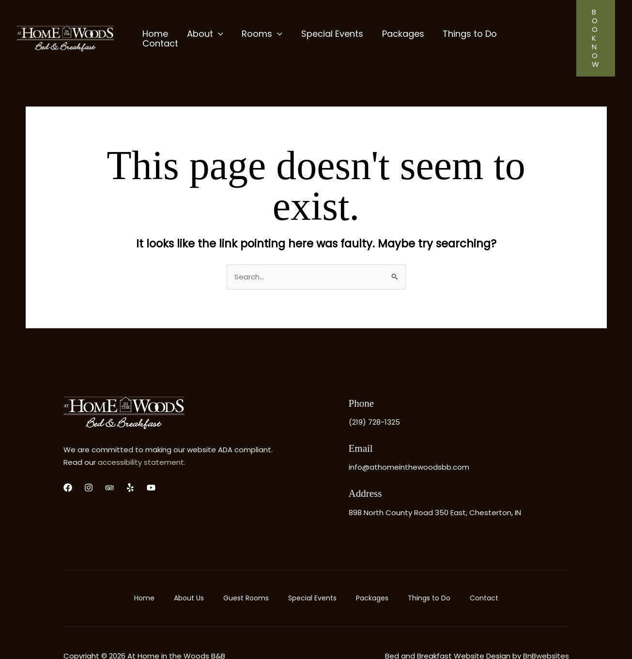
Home (144, 572)
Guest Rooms (246, 572)
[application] (216, 25)
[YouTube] (151, 461)
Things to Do (429, 572)
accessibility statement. (141, 436)
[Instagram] (88, 461)
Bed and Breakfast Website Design (447, 630)
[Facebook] (67, 461)
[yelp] (130, 461)
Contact (484, 572)
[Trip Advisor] (109, 461)
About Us (189, 572)
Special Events (312, 572)
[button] (593, 25)
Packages (372, 572)
